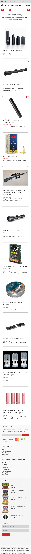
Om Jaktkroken (10, 1)
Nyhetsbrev (5, 454)
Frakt (3, 449)
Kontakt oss (5, 474)
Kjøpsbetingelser (6, 451)
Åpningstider (5, 473)
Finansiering (16, 1)
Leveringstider (22, 1)
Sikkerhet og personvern (8, 453)
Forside (4, 462)
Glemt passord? (25, 539)
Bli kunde (4, 464)
